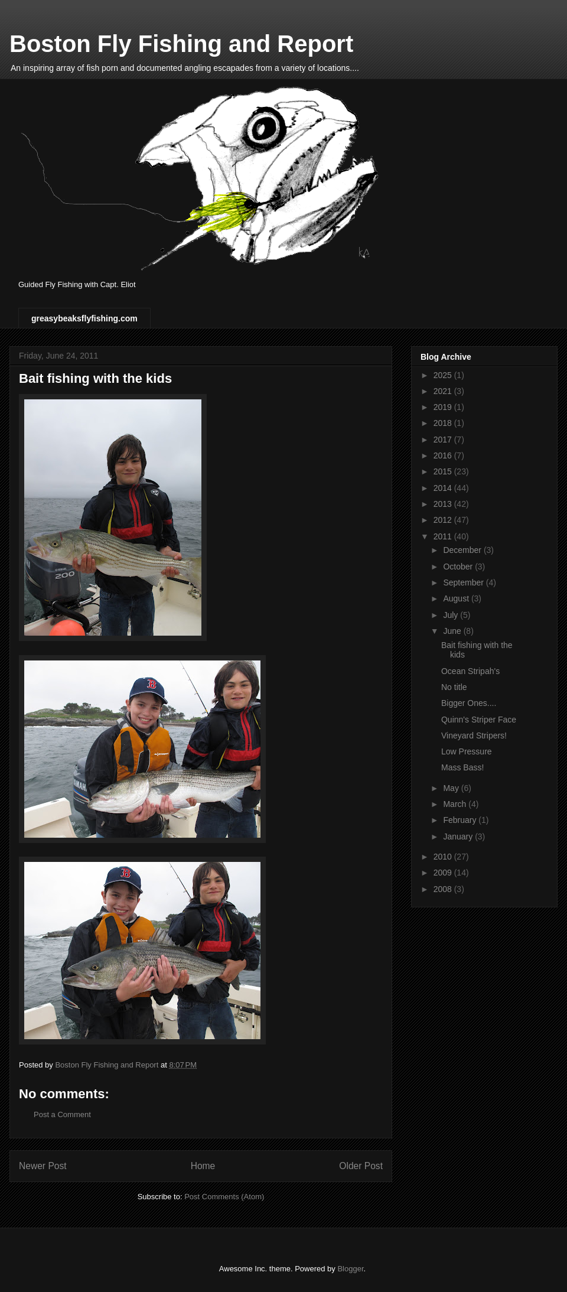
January (459, 836)
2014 (444, 488)
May (452, 788)
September (464, 582)
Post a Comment (62, 1114)
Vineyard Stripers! (474, 735)
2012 (444, 520)
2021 (444, 391)
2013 (444, 504)
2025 (444, 375)
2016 (444, 455)
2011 (444, 536)
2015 (444, 471)
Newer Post (43, 1166)
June (453, 631)
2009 (444, 872)
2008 (444, 889)
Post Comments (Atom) (224, 1196)
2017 (444, 439)
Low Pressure (466, 751)
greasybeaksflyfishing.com (84, 318)
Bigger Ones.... (468, 703)
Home (203, 1166)
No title (454, 687)
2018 (444, 423)
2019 (444, 407)
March (455, 804)
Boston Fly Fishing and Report (181, 44)
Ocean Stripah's (470, 671)
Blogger (350, 1268)
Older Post (361, 1166)
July (451, 615)
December (463, 550)
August (457, 598)
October (459, 566)
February (460, 820)
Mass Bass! (462, 767)
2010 (444, 856)
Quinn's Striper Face (478, 719)
